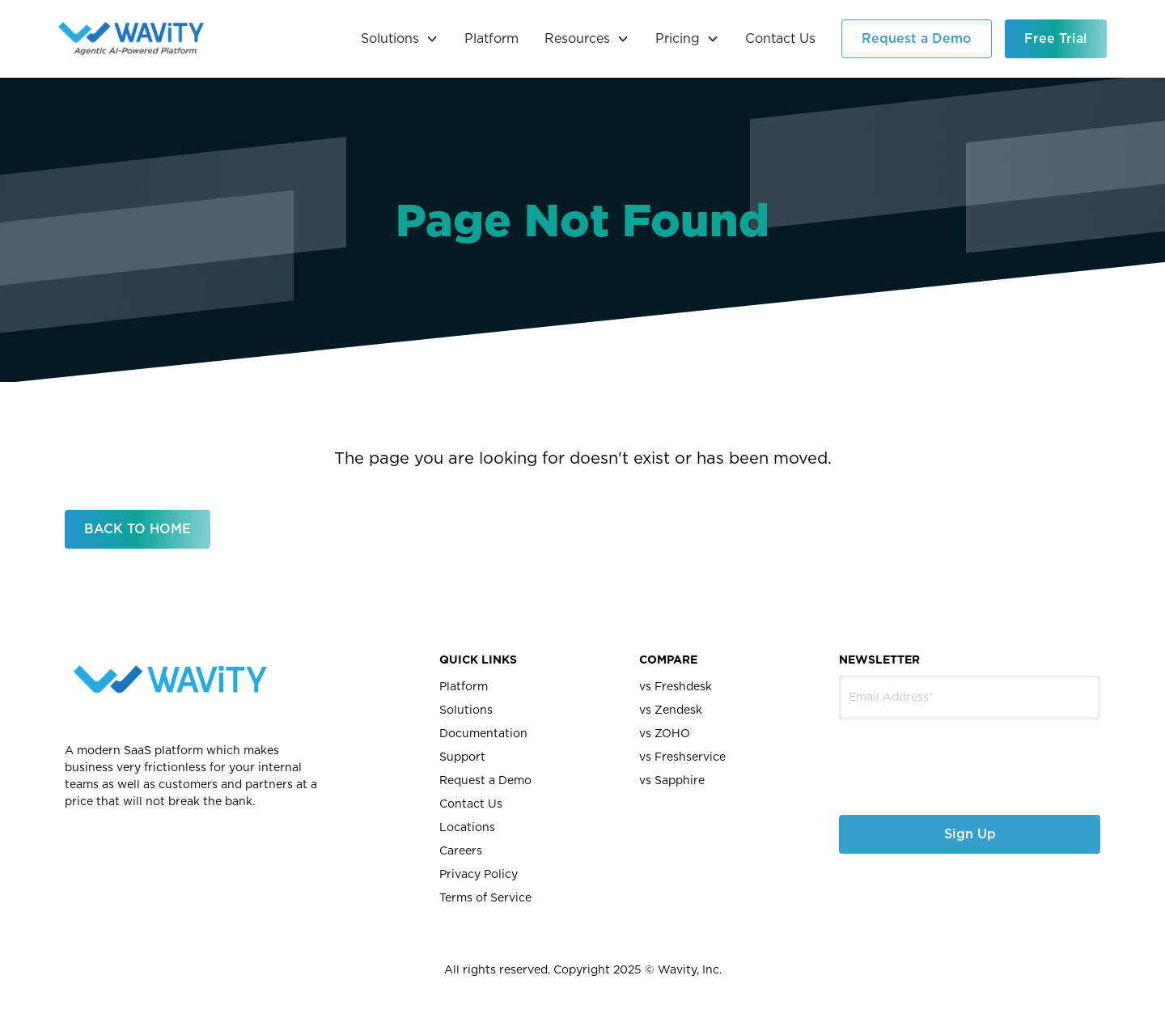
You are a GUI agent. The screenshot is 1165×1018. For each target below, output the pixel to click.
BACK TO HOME (137, 529)
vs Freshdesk (675, 687)
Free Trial (1055, 38)
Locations (467, 827)
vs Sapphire (672, 781)
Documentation (483, 734)
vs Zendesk (670, 710)
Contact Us (780, 38)
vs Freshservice (682, 757)
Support (462, 757)
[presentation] (925, 754)
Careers (460, 851)
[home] (131, 39)
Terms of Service (485, 898)
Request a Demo (917, 38)
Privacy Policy (478, 874)
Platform (491, 38)
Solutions (466, 710)
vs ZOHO (664, 734)
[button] (399, 39)
